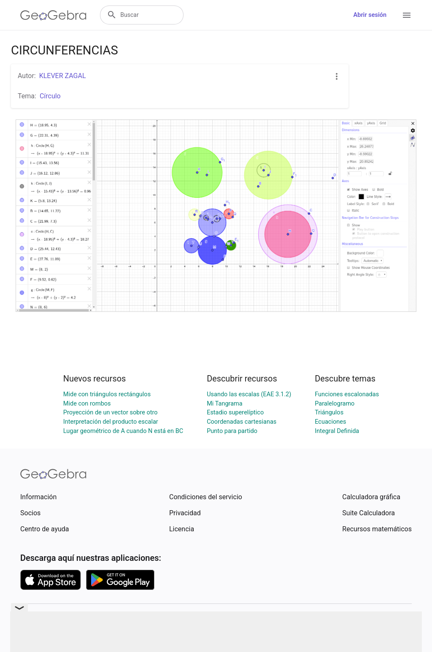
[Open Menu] (407, 15)
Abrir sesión (370, 15)
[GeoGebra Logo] (53, 15)
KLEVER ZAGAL (62, 76)
